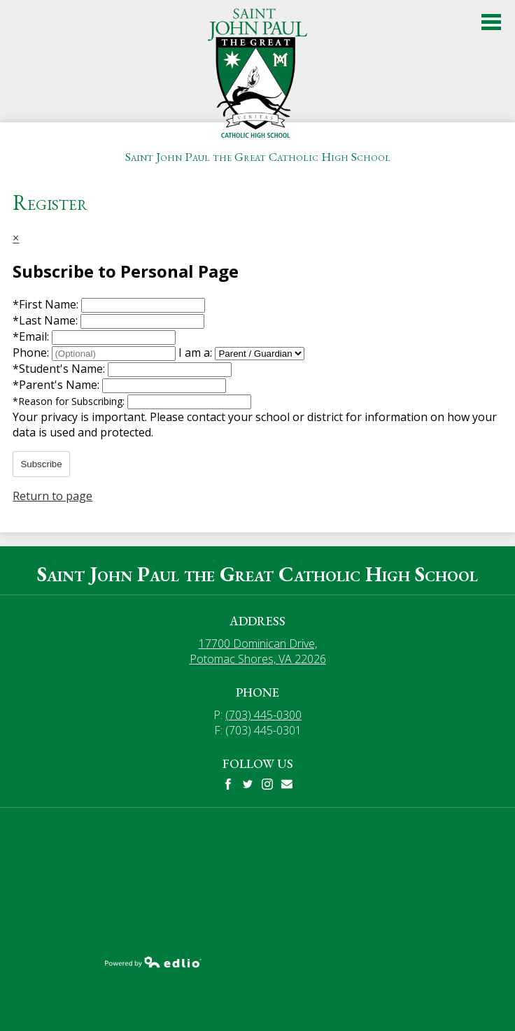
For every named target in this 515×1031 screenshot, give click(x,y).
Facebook (228, 784)
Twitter (247, 784)
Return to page (52, 496)
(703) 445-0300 (263, 715)
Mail (286, 784)
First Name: (47, 304)
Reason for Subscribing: (70, 401)
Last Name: (46, 320)
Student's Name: (60, 368)
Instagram (267, 784)
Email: (32, 336)
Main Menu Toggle (491, 22)
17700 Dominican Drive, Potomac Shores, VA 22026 (258, 651)
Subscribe (41, 464)
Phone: (32, 352)
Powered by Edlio (153, 962)
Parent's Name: (57, 384)
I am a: (195, 352)
